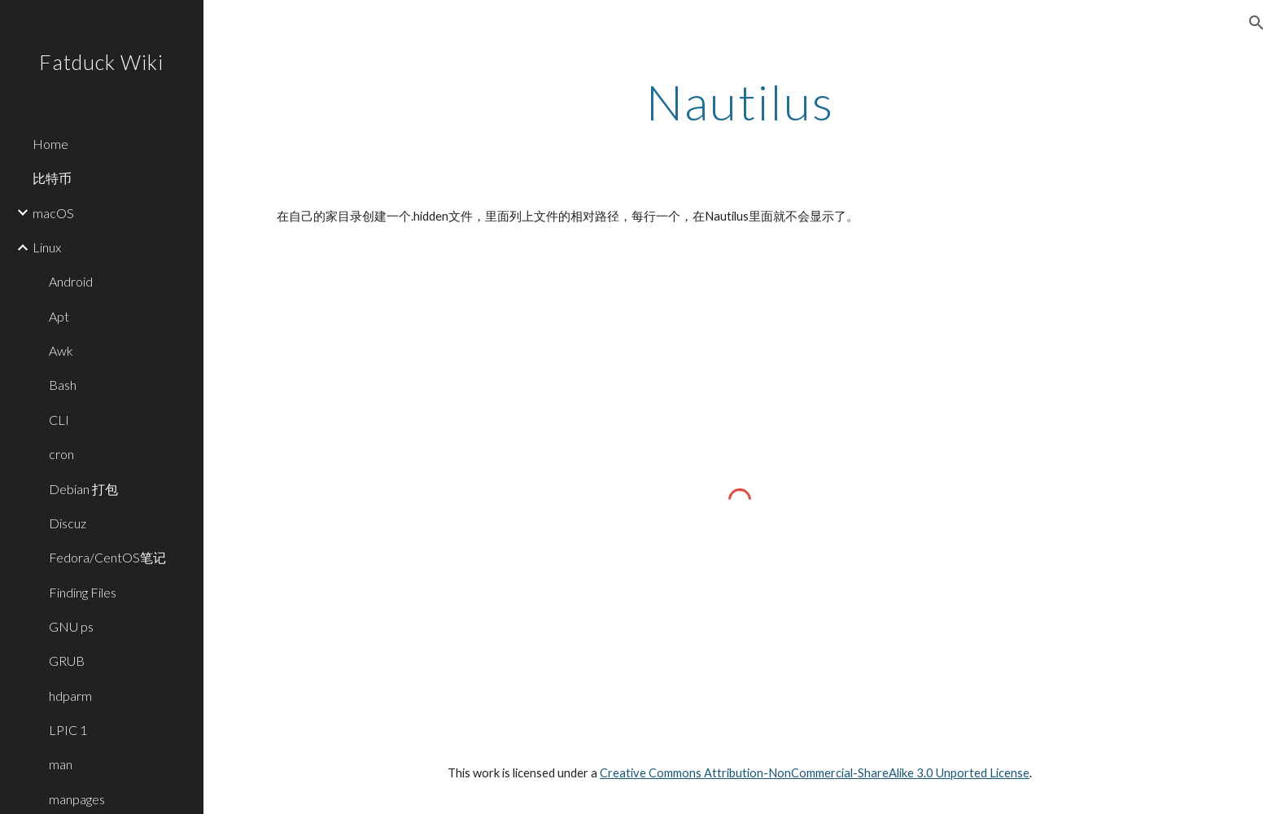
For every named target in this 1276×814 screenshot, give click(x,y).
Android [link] (71, 281)
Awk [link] (61, 350)
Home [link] (50, 143)
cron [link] (61, 454)
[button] (1256, 22)
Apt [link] (59, 316)
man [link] (60, 764)
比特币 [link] (52, 178)
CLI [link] (59, 419)
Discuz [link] (67, 523)
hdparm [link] (70, 695)
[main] (739, 101)
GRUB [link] (67, 660)
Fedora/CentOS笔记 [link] (107, 557)
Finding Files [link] (82, 592)
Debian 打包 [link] (83, 489)
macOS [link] (53, 213)
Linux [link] (47, 247)
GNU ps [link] (71, 626)
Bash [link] (62, 384)
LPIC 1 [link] (68, 729)
